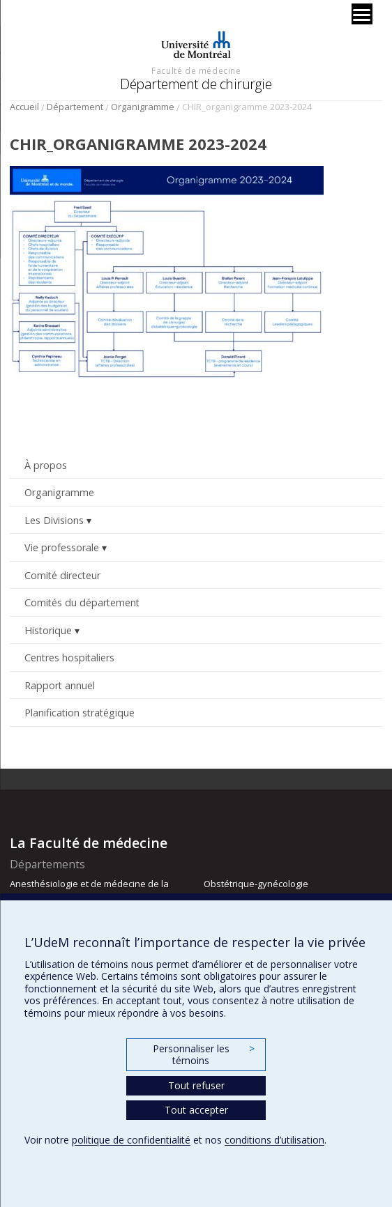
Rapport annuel (59, 685)
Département (75, 106)
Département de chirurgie (195, 84)
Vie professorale (61, 547)
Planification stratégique (79, 712)
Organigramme (142, 106)
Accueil (24, 106)
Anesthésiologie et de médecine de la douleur (89, 889)
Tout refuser (196, 1085)
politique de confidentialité (131, 1139)
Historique (48, 630)
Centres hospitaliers (69, 657)
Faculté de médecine (196, 70)
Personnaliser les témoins (204, 1055)
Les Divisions (54, 520)
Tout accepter (196, 1109)
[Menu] (362, 13)
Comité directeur (62, 575)
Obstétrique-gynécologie (256, 883)
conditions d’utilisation (274, 1139)
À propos (45, 465)
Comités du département (82, 602)
